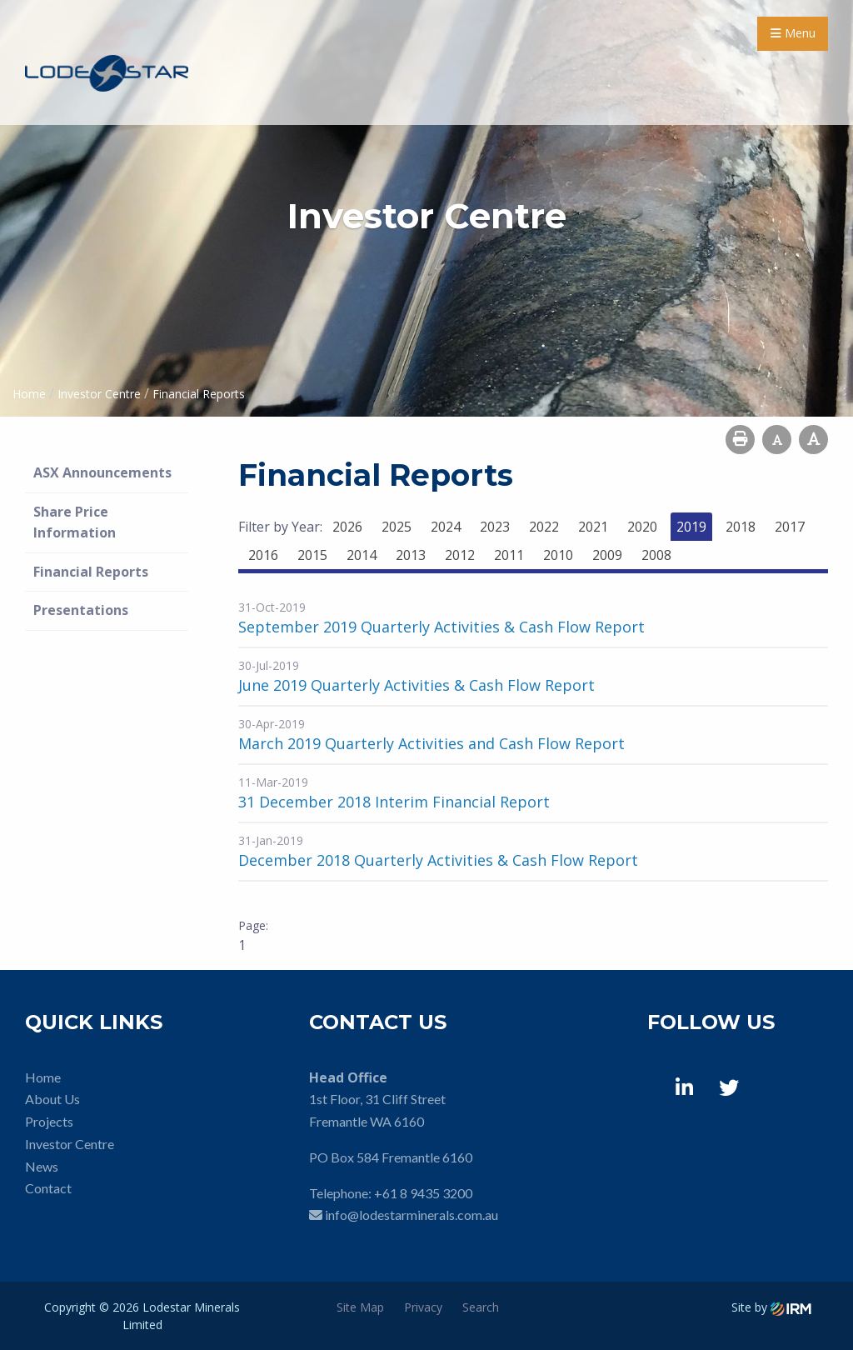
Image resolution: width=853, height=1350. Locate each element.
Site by (771, 1307)
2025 (397, 527)
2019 (691, 527)
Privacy (423, 1307)
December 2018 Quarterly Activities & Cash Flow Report (438, 860)
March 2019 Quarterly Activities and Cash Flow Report (431, 743)
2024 (446, 527)
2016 (263, 555)
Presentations (80, 610)
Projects (49, 1121)
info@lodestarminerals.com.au (411, 1214)
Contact (48, 1188)
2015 (312, 555)
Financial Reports (90, 571)
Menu (793, 33)
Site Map (360, 1307)
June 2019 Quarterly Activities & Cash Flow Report (416, 685)
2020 (642, 527)
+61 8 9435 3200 (423, 1193)
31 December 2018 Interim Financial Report (394, 802)
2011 (509, 555)
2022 (544, 527)
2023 (495, 527)
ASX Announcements (102, 472)
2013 (411, 555)
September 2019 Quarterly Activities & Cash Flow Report (441, 627)
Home (43, 1077)
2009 (607, 555)
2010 (558, 555)
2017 (790, 527)
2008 (656, 555)
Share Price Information (74, 522)
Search (480, 1307)
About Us (52, 1099)
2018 (741, 527)
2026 (347, 527)
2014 (362, 555)
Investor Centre (69, 1144)
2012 (460, 555)
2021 (593, 527)
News (41, 1166)
